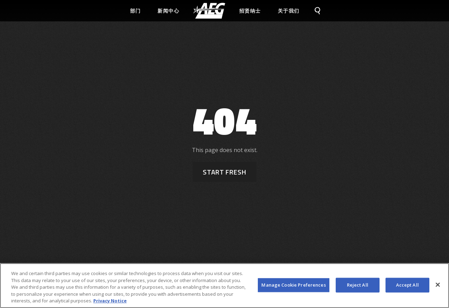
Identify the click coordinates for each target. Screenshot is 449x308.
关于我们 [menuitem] (289, 10)
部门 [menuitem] (135, 10)
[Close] (437, 286)
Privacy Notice (110, 302)
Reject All (357, 286)
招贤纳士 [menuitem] (250, 10)
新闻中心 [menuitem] (168, 10)
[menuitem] (209, 10)
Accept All (407, 286)
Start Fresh (224, 172)
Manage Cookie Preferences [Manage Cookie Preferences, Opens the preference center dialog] (293, 286)
